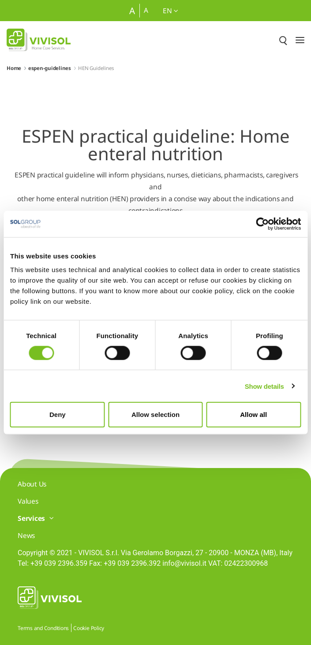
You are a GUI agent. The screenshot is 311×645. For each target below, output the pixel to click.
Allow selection (155, 414)
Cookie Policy (88, 628)
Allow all (253, 414)
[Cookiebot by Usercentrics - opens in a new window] (262, 223)
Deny (57, 414)
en (170, 10)
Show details (264, 386)
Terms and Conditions (43, 628)
